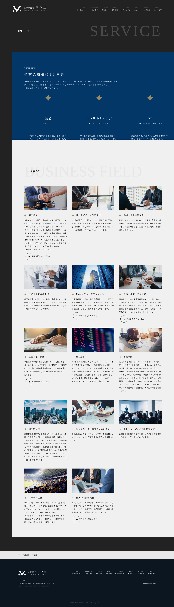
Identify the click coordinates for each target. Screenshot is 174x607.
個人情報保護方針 (149, 583)
